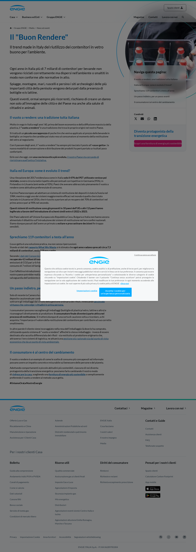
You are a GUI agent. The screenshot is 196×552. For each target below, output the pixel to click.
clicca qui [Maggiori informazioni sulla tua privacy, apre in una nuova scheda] (124, 283)
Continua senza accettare (145, 255)
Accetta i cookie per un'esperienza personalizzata (115, 292)
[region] (99, 276)
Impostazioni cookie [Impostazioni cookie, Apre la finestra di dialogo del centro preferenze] (87, 290)
